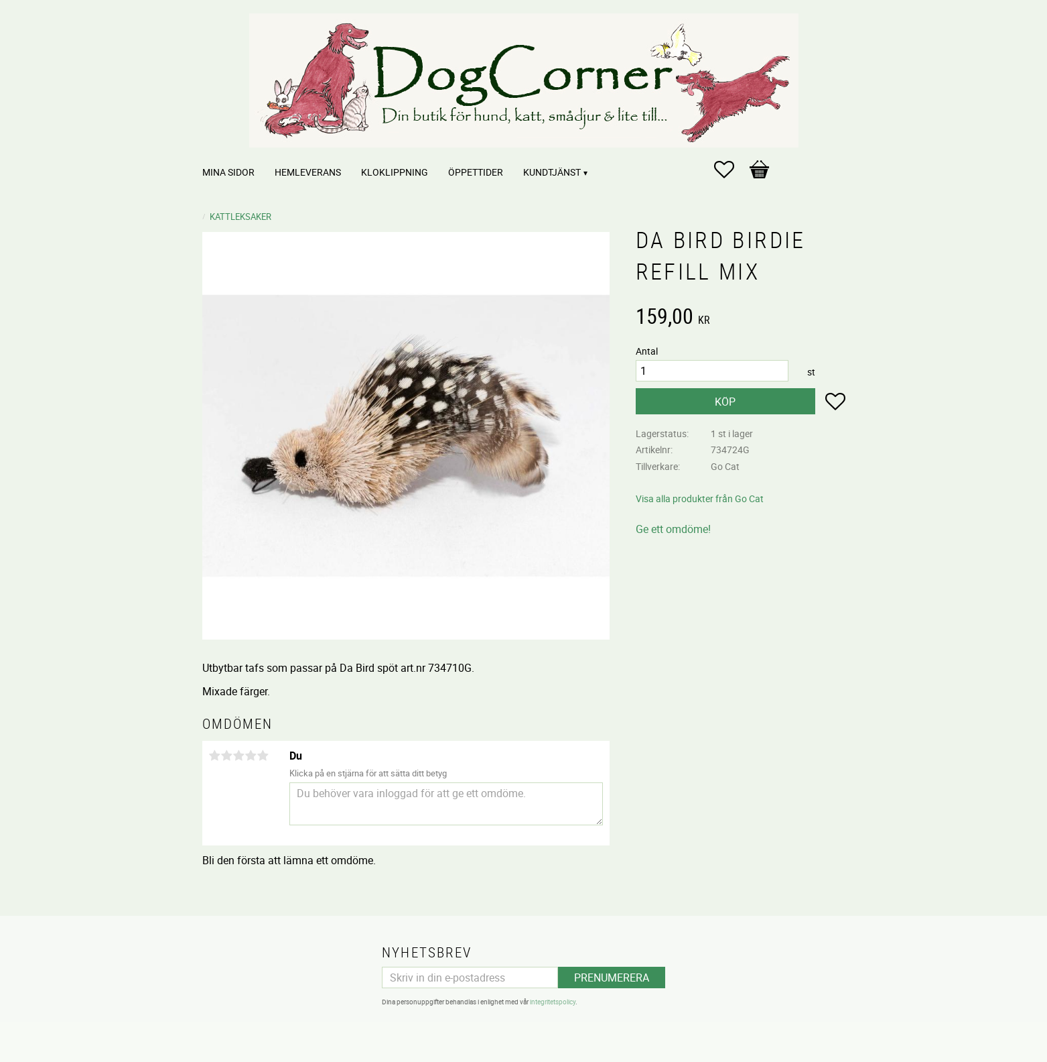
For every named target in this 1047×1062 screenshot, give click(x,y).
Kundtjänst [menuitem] (552, 172)
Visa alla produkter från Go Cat (700, 498)
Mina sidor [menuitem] (228, 172)
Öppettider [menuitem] (475, 172)
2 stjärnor (227, 756)
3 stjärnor (239, 756)
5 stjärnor (263, 756)
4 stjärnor (251, 756)
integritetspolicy (552, 1001)
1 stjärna (215, 756)
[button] (731, 170)
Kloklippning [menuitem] (394, 172)
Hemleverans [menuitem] (308, 172)
